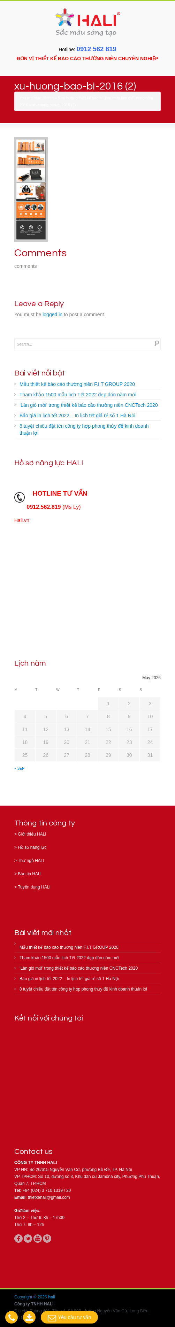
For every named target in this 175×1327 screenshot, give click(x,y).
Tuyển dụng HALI (34, 887)
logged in (52, 314)
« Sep (19, 768)
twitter (28, 1238)
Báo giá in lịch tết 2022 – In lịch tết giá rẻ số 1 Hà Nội (77, 415)
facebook (18, 1238)
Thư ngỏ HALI (31, 860)
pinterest (47, 1238)
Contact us (33, 1152)
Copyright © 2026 (31, 1297)
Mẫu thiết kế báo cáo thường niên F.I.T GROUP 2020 (77, 384)
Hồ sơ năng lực (32, 847)
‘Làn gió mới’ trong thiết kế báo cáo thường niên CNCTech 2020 (89, 405)
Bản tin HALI (29, 873)
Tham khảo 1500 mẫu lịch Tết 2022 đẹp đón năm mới (78, 394)
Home (49, 98)
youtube (37, 1238)
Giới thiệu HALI (32, 834)
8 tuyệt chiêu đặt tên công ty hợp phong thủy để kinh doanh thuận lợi (84, 429)
